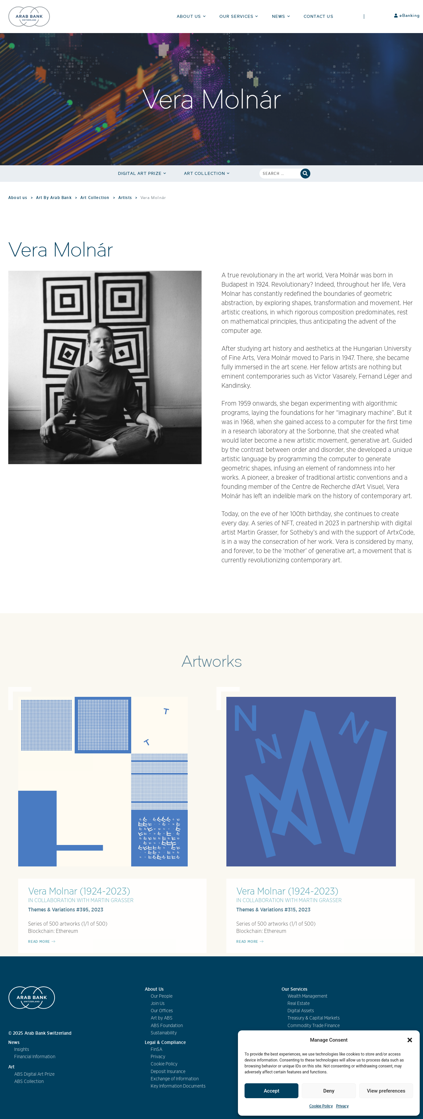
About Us (192, 16)
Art (11, 1067)
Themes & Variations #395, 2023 (65, 909)
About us (17, 197)
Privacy (342, 1105)
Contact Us (318, 16)
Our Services (239, 16)
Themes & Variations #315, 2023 (273, 909)
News (281, 16)
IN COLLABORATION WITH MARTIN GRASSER (81, 900)
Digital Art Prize (143, 173)
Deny (328, 1091)
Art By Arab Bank (54, 197)
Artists (125, 197)
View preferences (386, 1091)
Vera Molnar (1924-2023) (79, 892)
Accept (271, 1091)
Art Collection (207, 173)
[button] (409, 1040)
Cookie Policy (321, 1105)
